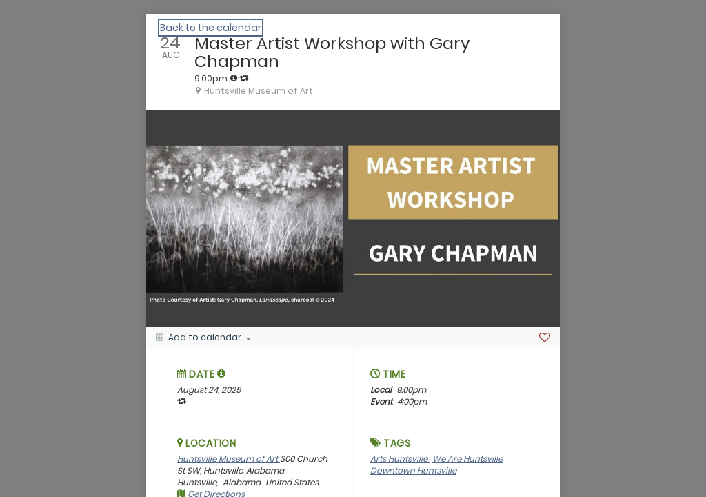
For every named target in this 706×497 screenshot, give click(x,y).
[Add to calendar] (203, 337)
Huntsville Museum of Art (228, 459)
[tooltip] (233, 78)
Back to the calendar (210, 28)
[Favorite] (544, 337)
